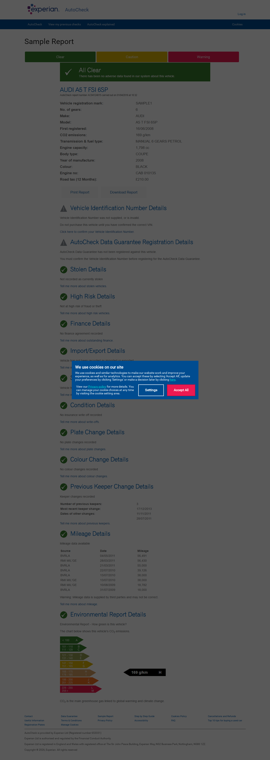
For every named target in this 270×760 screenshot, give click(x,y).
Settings (151, 390)
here (172, 379)
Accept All (181, 390)
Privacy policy (97, 386)
